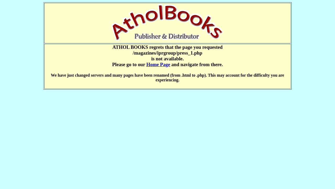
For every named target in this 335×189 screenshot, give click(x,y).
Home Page (158, 64)
